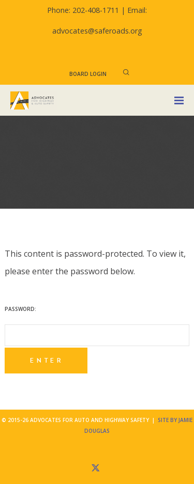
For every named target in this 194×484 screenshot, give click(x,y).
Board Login (88, 73)
